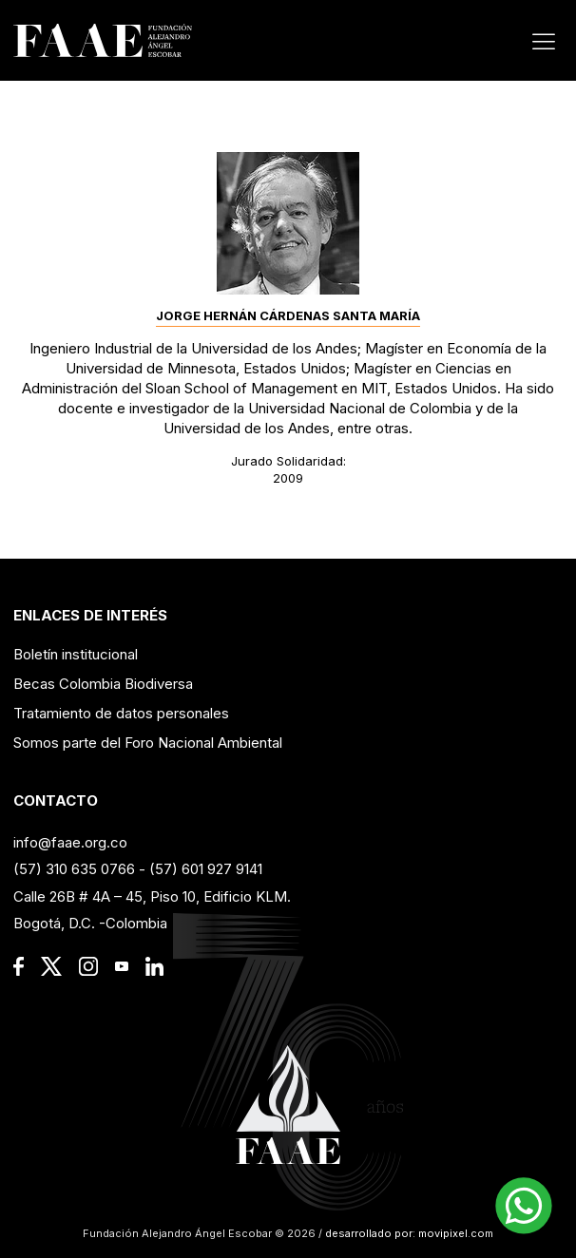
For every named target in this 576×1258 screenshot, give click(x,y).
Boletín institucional (75, 654)
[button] (523, 1205)
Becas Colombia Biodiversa (103, 684)
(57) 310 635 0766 (74, 869)
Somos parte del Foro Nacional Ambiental (147, 743)
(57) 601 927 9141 (205, 869)
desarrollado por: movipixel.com (407, 1233)
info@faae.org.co (70, 842)
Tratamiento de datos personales (121, 713)
